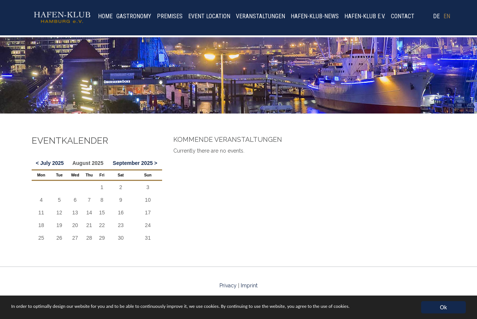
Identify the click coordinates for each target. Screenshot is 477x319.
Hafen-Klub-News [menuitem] (315, 16)
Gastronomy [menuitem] (133, 16)
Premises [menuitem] (170, 16)
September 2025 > (135, 163)
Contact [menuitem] (402, 16)
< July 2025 (50, 163)
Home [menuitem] (105, 16)
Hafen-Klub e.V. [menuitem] (364, 16)
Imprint (249, 285)
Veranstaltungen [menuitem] (260, 16)
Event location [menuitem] (209, 16)
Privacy (228, 285)
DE (436, 16)
